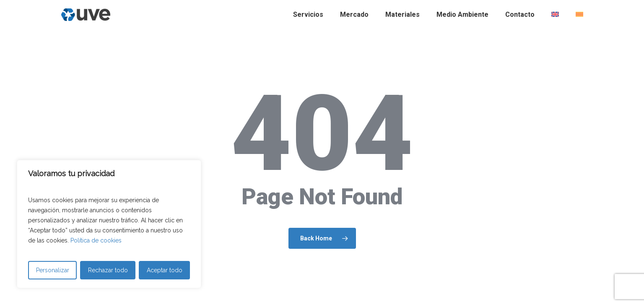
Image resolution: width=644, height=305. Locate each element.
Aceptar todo (164, 270)
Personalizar (52, 270)
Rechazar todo (108, 270)
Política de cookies (96, 240)
